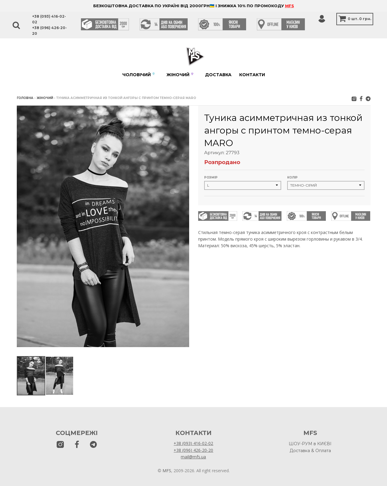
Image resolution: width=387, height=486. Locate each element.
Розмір (211, 177)
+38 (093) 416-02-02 (193, 443)
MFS (289, 5)
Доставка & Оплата (310, 450)
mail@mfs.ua (193, 457)
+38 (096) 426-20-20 (193, 450)
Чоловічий (138, 74)
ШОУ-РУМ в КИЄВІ (310, 443)
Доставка (218, 74)
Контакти (252, 74)
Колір (292, 177)
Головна (25, 98)
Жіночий (180, 74)
